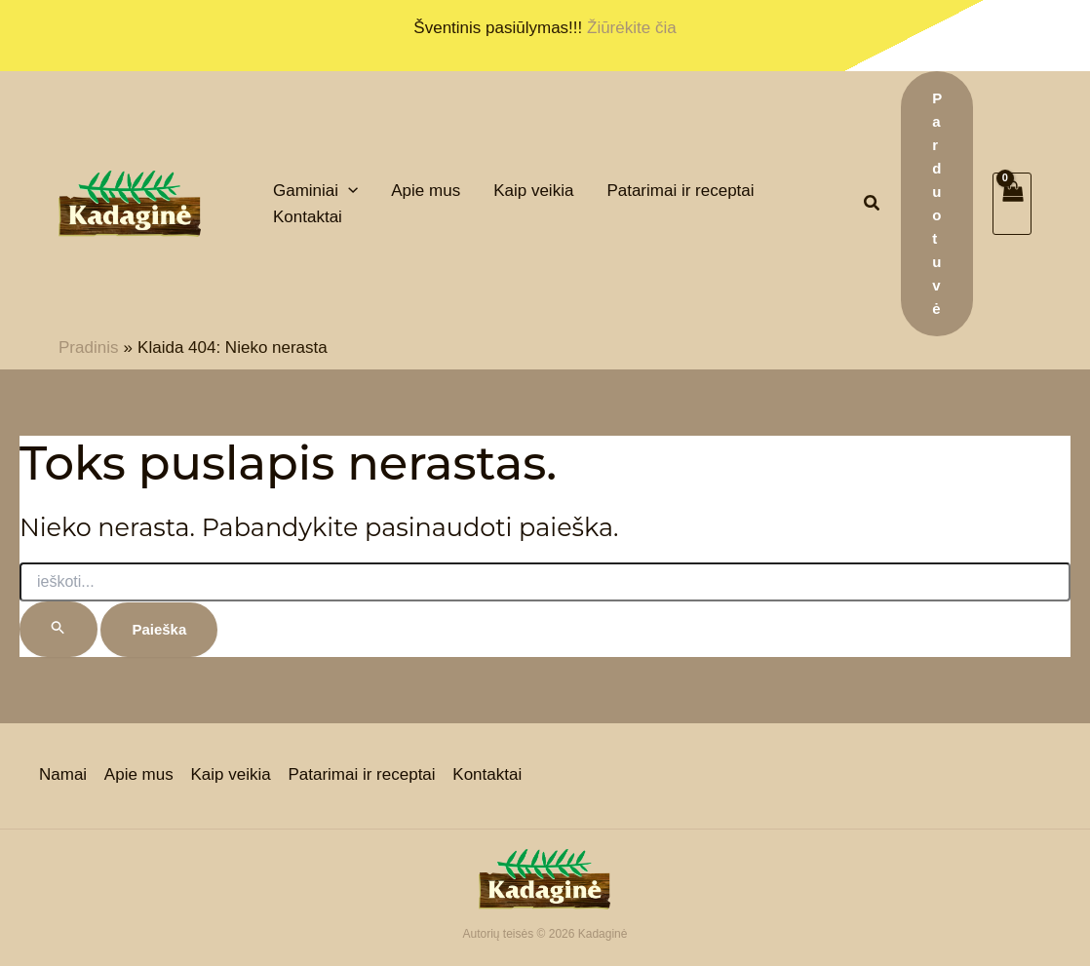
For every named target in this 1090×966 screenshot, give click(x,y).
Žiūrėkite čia (632, 28)
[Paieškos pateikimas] (58, 629)
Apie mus (138, 775)
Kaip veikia (229, 775)
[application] (348, 190)
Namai (63, 775)
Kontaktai (484, 775)
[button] (872, 205)
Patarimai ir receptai (359, 775)
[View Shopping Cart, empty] (1012, 204)
